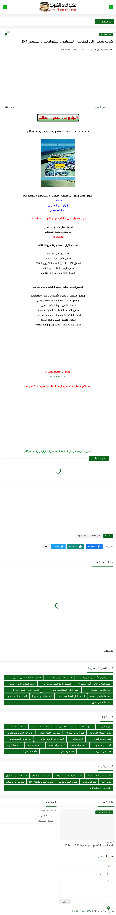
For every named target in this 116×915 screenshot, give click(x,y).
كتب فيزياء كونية (14, 745)
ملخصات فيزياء (30, 751)
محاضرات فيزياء (66, 751)
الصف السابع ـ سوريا (42, 696)
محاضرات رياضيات (15, 781)
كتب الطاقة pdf (58, 376)
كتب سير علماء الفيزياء (49, 732)
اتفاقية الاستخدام (46, 821)
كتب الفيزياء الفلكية (42, 726)
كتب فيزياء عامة (36, 745)
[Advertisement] (58, 79)
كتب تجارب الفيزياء (75, 732)
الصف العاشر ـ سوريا (101, 702)
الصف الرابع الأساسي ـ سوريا (71, 696)
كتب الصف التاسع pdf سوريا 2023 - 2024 (89, 845)
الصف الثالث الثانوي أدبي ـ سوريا (95, 683)
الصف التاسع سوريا (62, 677)
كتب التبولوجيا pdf (41, 775)
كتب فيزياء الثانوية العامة (52, 739)
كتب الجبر (106, 781)
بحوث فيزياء (105, 726)
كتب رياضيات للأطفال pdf (41, 781)
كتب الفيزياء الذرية (67, 726)
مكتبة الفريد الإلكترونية (81, 911)
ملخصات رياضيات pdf (100, 788)
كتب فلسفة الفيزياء (102, 739)
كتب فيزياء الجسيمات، (20, 739)
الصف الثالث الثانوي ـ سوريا (57, 683)
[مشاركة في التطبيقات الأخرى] (46, 546)
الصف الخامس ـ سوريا (100, 696)
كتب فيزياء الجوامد (102, 745)
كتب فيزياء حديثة (57, 745)
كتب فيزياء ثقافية (79, 745)
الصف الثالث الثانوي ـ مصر (22, 683)
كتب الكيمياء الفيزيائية (100, 732)
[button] (94, 546)
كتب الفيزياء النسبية (16, 726)
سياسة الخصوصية (45, 815)
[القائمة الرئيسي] (111, 7)
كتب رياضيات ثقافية (67, 781)
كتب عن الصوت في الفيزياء (20, 732)
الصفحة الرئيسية (46, 810)
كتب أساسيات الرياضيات (99, 775)
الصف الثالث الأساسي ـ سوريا (27, 677)
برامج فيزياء (87, 726)
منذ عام (109, 842)
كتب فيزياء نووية (103, 751)
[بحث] (5, 7)
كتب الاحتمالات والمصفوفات (68, 775)
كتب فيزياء (82, 535)
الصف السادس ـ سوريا (16, 696)
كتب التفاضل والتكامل (16, 775)
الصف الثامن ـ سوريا (101, 690)
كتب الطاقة (106, 34)
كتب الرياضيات (89, 781)
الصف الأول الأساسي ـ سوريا (97, 677)
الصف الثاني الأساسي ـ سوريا (65, 690)
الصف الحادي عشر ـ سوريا (26, 690)
